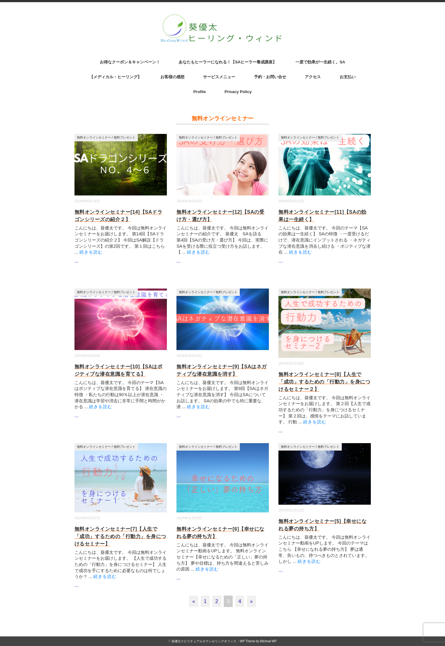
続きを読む (91, 252)
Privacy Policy (238, 91)
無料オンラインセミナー (94, 137)
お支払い (348, 77)
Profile (199, 91)
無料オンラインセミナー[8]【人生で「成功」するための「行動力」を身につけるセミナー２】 (324, 382)
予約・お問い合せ (270, 77)
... (76, 260)
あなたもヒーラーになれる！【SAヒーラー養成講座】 (228, 62)
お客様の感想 (172, 77)
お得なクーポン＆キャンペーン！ (130, 62)
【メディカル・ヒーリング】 (115, 77)
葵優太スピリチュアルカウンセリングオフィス (204, 641)
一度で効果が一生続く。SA (320, 62)
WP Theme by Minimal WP (258, 641)
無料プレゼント (124, 137)
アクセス (313, 77)
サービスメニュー (219, 77)
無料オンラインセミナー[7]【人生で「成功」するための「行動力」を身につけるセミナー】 (120, 536)
